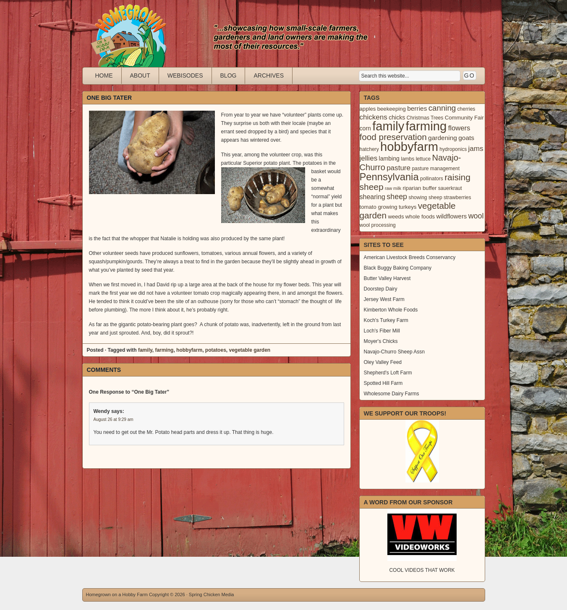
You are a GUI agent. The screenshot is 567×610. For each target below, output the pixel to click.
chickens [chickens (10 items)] (373, 117)
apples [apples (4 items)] (368, 109)
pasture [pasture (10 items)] (398, 168)
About (140, 75)
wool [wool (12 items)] (476, 216)
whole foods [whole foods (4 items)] (420, 216)
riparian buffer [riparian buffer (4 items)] (419, 188)
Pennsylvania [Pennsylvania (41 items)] (389, 176)
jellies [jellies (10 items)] (369, 158)
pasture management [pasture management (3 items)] (436, 168)
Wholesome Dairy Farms (391, 394)
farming (164, 350)
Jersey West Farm (384, 299)
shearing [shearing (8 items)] (373, 196)
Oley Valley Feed (383, 362)
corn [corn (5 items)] (365, 128)
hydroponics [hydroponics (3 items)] (453, 149)
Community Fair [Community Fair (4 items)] (464, 117)
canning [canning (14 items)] (442, 108)
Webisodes (185, 75)
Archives (268, 75)
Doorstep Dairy (380, 289)
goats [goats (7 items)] (466, 137)
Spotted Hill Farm (383, 383)
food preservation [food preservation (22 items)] (393, 137)
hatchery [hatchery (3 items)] (369, 149)
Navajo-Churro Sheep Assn (394, 352)
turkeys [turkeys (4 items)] (407, 207)
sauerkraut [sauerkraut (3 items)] (450, 188)
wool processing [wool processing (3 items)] (378, 225)
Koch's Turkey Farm (386, 320)
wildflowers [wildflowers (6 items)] (451, 216)
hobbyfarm (189, 350)
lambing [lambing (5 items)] (389, 158)
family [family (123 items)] (388, 126)
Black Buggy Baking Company (397, 268)
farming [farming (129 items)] (426, 126)
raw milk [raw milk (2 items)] (393, 188)
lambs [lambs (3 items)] (407, 159)
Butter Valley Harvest (387, 278)
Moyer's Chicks (381, 341)
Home (104, 75)
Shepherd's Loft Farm (388, 373)
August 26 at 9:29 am (113, 419)
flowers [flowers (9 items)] (459, 128)
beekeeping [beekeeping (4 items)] (391, 109)
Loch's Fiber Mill (382, 331)
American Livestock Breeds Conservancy (410, 257)
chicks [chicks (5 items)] (397, 117)
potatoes (215, 350)
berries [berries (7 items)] (417, 108)
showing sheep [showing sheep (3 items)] (425, 197)
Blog (228, 75)
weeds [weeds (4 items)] (396, 216)
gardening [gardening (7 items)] (442, 137)
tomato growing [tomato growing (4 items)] (378, 207)
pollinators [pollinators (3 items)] (431, 179)
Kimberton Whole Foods (391, 310)
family (145, 350)
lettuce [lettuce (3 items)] (423, 159)
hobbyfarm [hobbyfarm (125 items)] (409, 146)
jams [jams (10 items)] (475, 149)
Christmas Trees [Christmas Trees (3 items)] (425, 118)
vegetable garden (249, 350)
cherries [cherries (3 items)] (466, 109)
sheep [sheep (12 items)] (397, 196)
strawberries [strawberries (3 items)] (457, 197)
